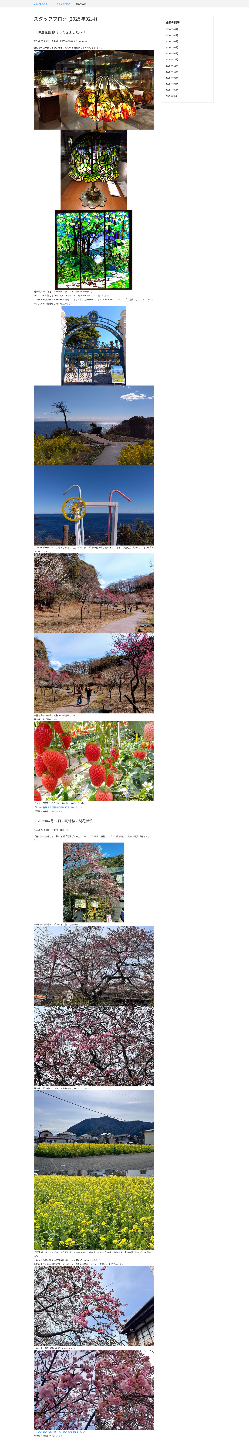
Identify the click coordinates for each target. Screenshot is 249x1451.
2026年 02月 (171, 47)
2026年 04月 (171, 35)
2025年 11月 (171, 65)
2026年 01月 (171, 53)
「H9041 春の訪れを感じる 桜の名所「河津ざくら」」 (61, 1432)
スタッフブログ (63, 3)
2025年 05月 (171, 96)
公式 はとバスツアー (42, 3)
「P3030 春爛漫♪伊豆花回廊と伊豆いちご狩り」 (58, 807)
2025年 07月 (171, 83)
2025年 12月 (171, 59)
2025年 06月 (171, 89)
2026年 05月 (171, 29)
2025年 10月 (171, 71)
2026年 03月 (171, 41)
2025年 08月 (171, 77)
